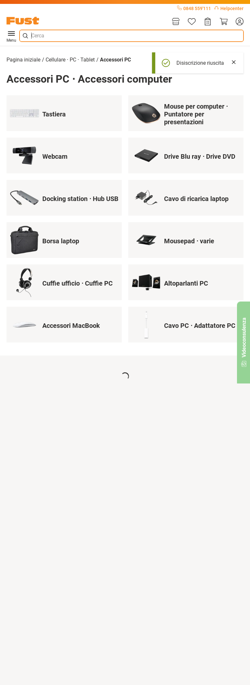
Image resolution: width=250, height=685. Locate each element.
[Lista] (192, 22)
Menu (11, 36)
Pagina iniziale (23, 60)
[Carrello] (224, 22)
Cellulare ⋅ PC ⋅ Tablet (70, 60)
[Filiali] (176, 22)
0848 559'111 (194, 8)
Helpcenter (228, 8)
